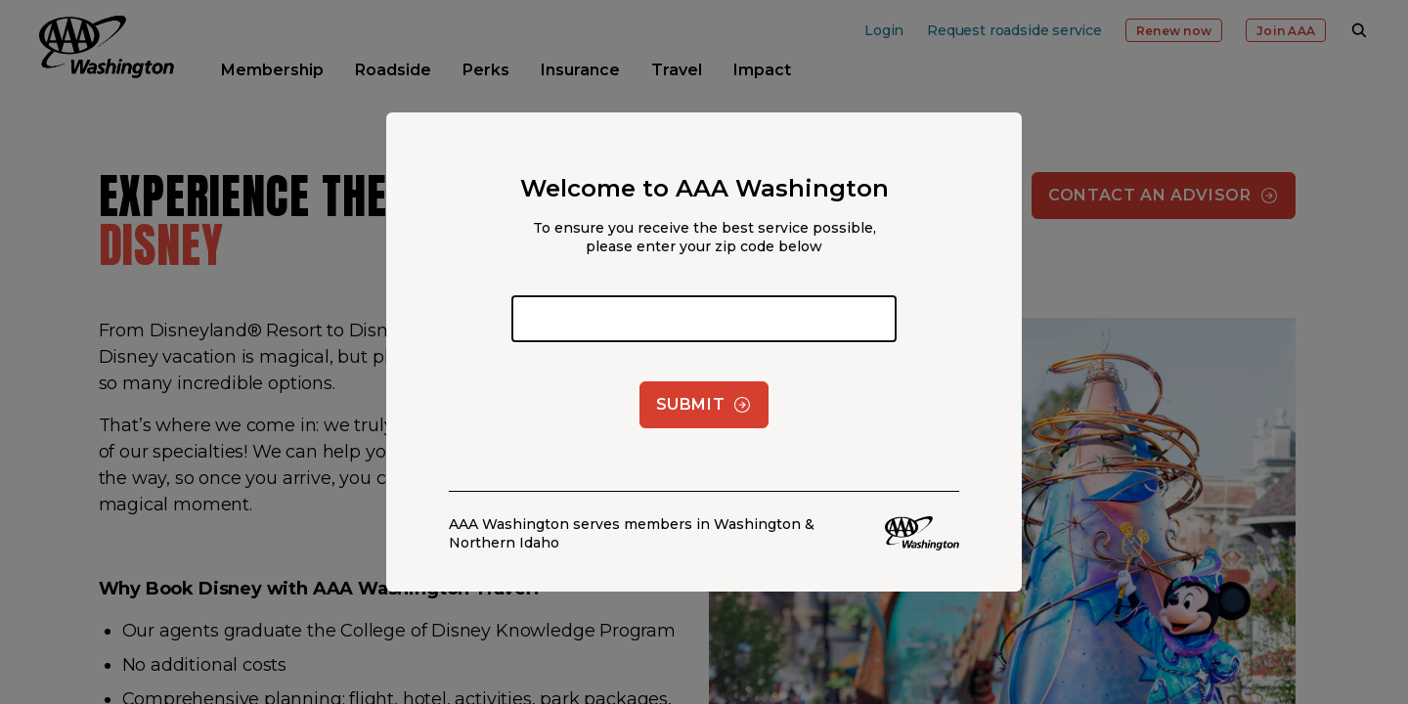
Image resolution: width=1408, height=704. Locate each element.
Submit (704, 405)
